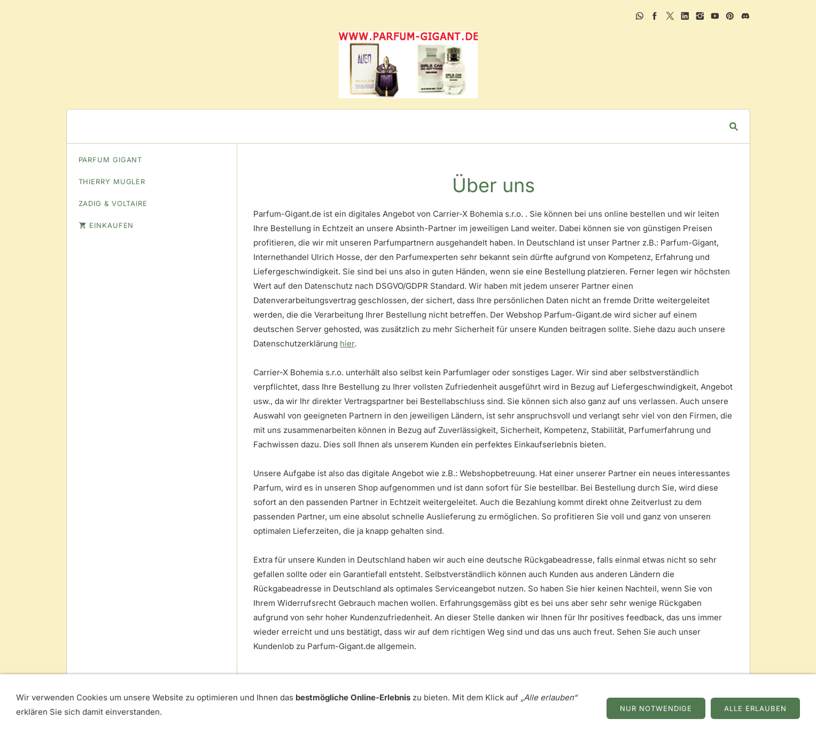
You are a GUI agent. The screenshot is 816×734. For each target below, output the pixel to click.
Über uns (303, 701)
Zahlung (568, 701)
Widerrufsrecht (393, 701)
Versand (522, 701)
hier (347, 343)
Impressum (251, 701)
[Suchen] (400, 126)
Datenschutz (465, 701)
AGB (340, 701)
